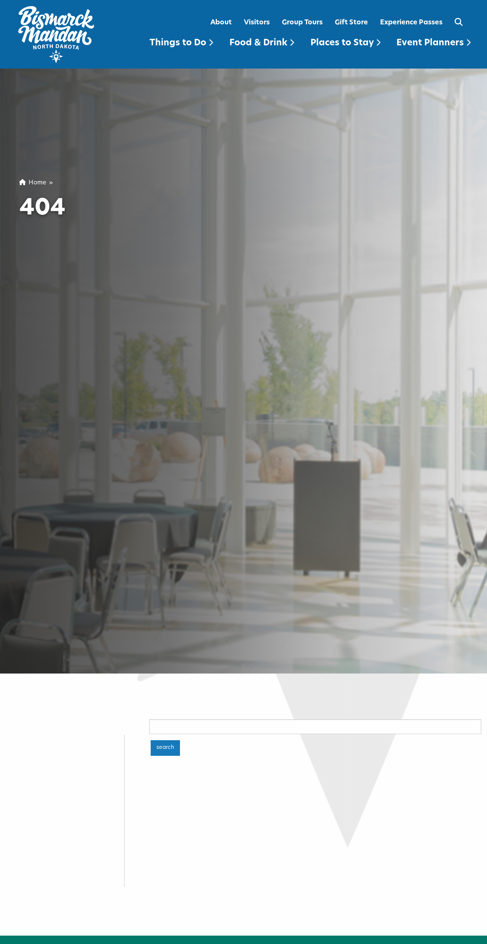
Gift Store (351, 22)
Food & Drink (261, 43)
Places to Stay (345, 43)
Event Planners (433, 43)
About (221, 22)
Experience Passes (411, 22)
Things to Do (181, 43)
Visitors (257, 22)
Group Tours (302, 22)
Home (32, 183)
